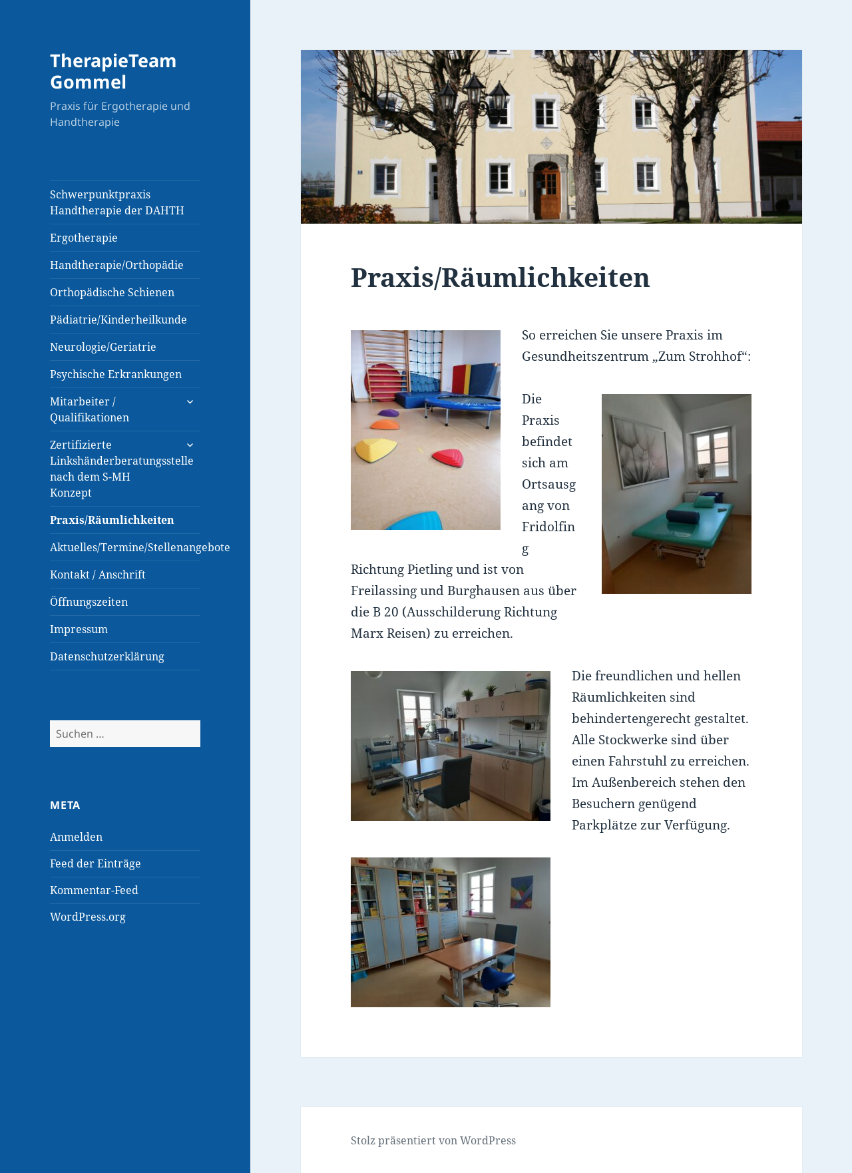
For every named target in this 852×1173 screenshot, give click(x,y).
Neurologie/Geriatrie (103, 347)
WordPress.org (88, 916)
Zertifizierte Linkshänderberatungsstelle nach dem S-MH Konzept (122, 468)
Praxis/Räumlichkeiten (112, 520)
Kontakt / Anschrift (98, 574)
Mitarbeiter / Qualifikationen (89, 409)
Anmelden (76, 836)
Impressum (79, 629)
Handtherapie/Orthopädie (117, 265)
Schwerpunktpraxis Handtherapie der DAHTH (117, 202)
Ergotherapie (84, 237)
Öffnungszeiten (89, 601)
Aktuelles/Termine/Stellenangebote (125, 547)
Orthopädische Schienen (112, 292)
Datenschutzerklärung (107, 656)
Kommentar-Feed (94, 890)
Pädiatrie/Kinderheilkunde (118, 319)
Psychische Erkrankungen (116, 374)
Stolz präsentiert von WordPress (433, 1140)
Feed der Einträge (95, 863)
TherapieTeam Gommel (113, 71)
